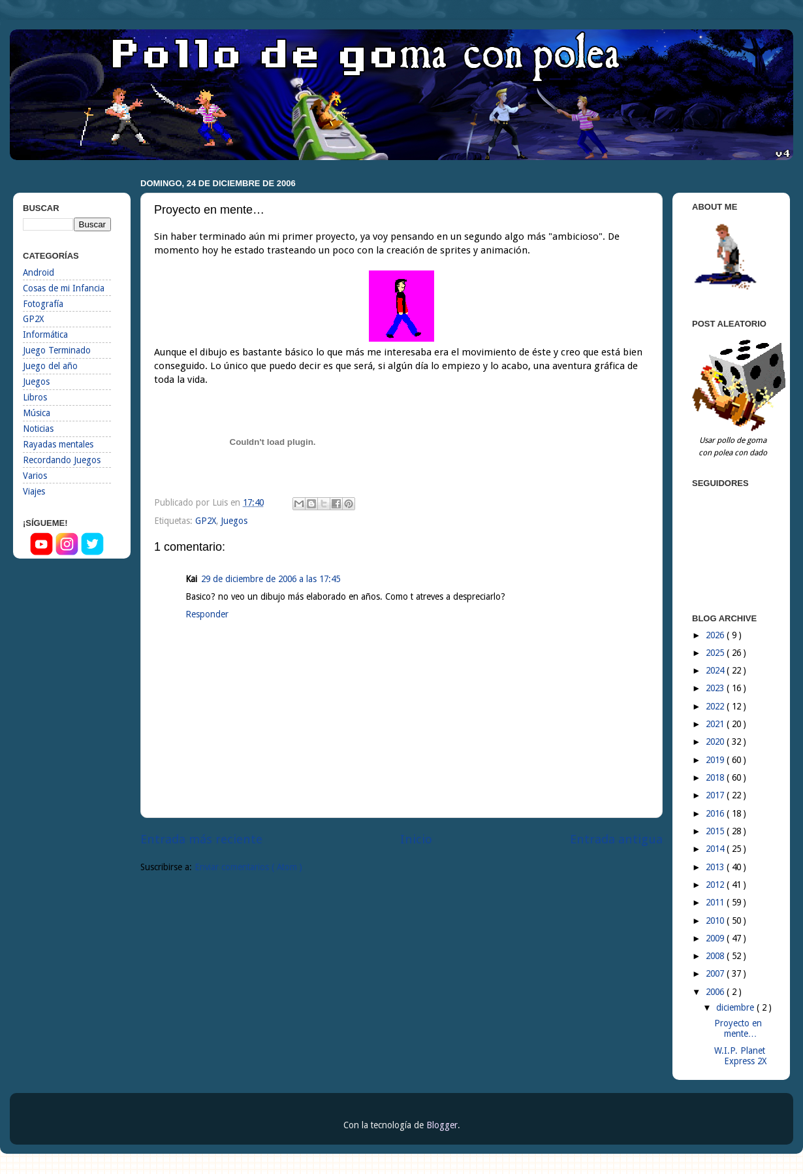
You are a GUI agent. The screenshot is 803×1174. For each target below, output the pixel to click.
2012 (716, 884)
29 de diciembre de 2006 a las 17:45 (270, 579)
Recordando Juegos (62, 460)
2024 (716, 670)
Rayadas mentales (58, 444)
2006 (716, 991)
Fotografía (43, 304)
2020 (716, 741)
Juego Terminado (57, 350)
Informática (45, 334)
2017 (716, 795)
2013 (716, 867)
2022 (716, 706)
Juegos (234, 520)
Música (36, 413)
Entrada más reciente (201, 839)
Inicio (416, 839)
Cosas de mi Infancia (63, 288)
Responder (206, 614)
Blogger (442, 1125)
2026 (716, 635)
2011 (716, 902)
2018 (716, 777)
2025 (716, 652)
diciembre (736, 1007)
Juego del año (50, 366)
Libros (35, 397)
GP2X (205, 520)
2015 (716, 831)
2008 (716, 956)
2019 (716, 760)
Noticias (38, 428)
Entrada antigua (616, 839)
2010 (716, 920)
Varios (35, 475)
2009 (716, 938)
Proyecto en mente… (738, 1028)
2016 (716, 813)
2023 (716, 688)
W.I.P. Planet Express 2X (740, 1055)
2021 (716, 724)
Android (38, 272)
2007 (716, 973)
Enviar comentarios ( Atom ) (248, 867)
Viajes (34, 491)
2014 (716, 848)
